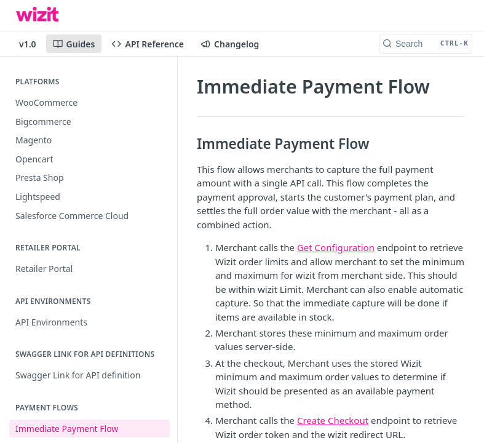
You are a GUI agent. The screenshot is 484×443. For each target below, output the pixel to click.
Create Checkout (332, 420)
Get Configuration (336, 247)
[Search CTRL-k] (425, 43)
